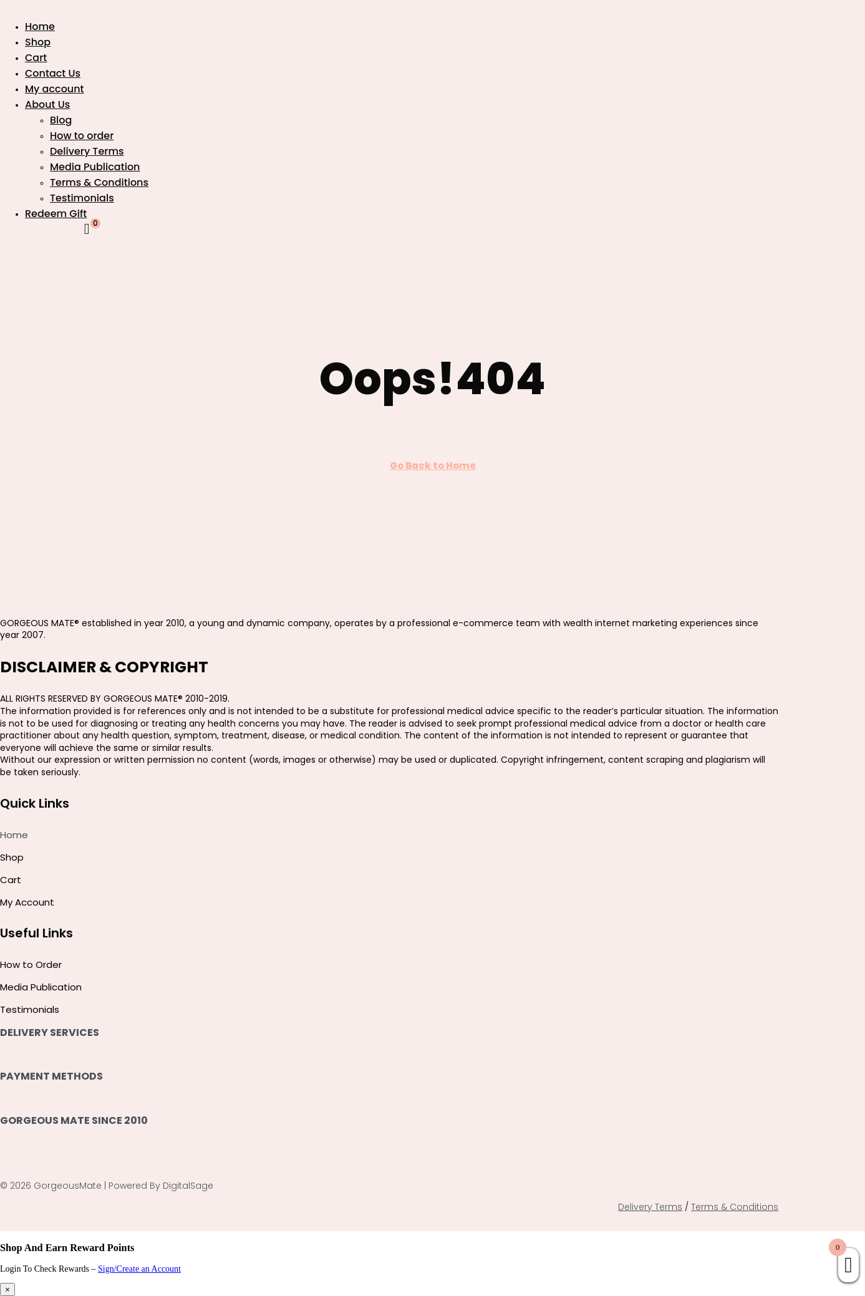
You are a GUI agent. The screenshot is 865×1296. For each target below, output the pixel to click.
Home (40, 26)
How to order (82, 135)
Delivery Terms (87, 151)
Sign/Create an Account (139, 1269)
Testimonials (82, 198)
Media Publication (95, 167)
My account (54, 89)
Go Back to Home (433, 465)
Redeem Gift (56, 213)
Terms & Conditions (99, 182)
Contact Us (52, 73)
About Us (47, 104)
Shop (38, 42)
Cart (36, 58)
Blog (61, 120)
